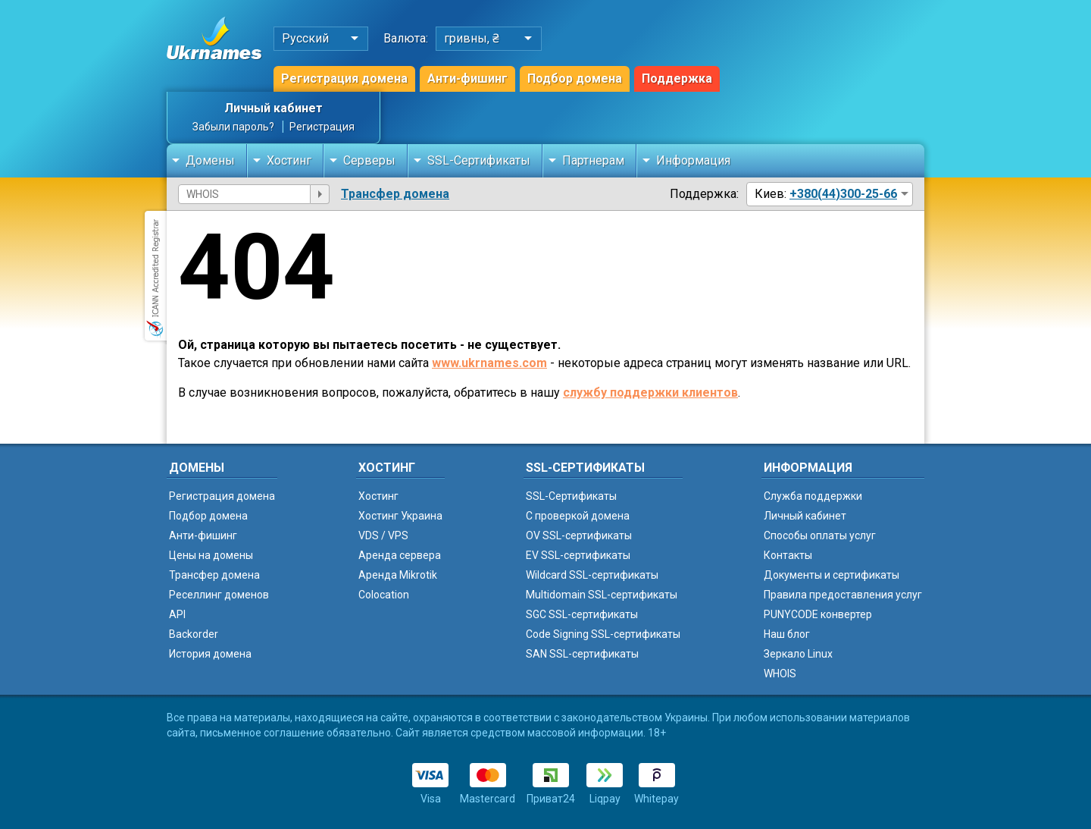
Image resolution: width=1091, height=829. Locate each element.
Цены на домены (211, 555)
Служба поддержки (813, 496)
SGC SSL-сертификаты (582, 614)
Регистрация (322, 127)
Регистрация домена (344, 78)
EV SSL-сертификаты (578, 555)
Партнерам (593, 160)
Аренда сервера (399, 555)
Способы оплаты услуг (820, 535)
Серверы (369, 160)
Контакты (788, 555)
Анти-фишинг (467, 78)
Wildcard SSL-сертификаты (592, 575)
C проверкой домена (578, 516)
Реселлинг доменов (219, 595)
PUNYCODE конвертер (818, 614)
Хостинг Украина (400, 516)
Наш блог (787, 634)
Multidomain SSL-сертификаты (601, 595)
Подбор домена (574, 78)
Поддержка (677, 78)
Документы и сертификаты (831, 575)
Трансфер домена (395, 194)
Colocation (383, 595)
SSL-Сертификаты (478, 160)
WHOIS (780, 673)
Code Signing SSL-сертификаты (603, 634)
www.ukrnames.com (489, 363)
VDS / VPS (383, 535)
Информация (693, 160)
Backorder (193, 634)
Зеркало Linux (798, 654)
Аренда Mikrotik (397, 575)
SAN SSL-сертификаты (582, 654)
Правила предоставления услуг (843, 595)
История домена (210, 654)
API (177, 614)
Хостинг (289, 160)
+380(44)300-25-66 (843, 194)
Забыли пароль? (233, 127)
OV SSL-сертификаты (579, 535)
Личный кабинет (273, 108)
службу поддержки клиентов (650, 392)
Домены (210, 160)
